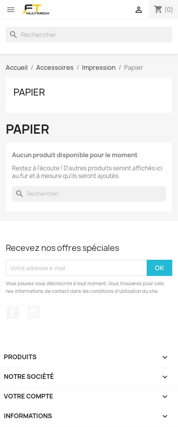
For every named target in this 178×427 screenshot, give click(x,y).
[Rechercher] (89, 34)
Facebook (13, 312)
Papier (29, 92)
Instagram (34, 312)
